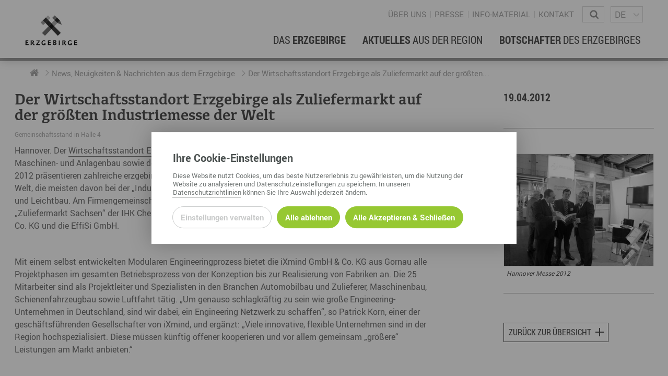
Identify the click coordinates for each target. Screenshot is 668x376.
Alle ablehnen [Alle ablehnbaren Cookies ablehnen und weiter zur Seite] (308, 217)
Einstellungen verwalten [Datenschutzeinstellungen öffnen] (222, 217)
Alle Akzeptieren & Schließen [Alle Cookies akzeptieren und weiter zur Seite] (404, 217)
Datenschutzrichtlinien (207, 192)
